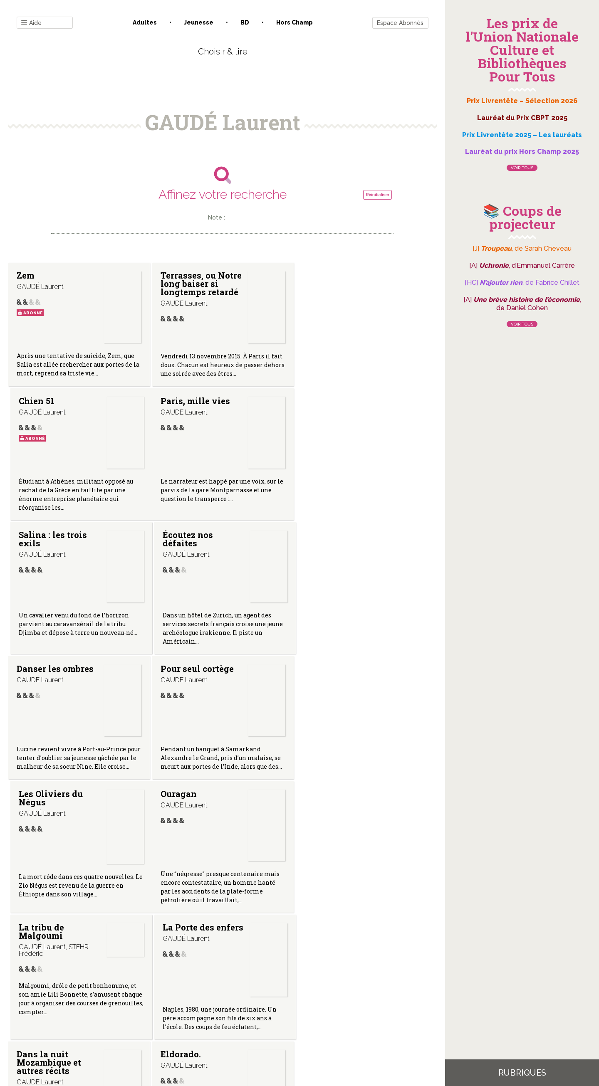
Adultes (145, 22)
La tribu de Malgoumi (182, 675)
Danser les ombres (55, 543)
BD (244, 22)
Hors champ (294, 22)
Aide (31, 23)
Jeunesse (198, 22)
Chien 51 (321, 275)
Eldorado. (180, 804)
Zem (26, 275)
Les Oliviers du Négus (335, 547)
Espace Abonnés (400, 23)
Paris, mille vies (51, 409)
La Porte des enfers (343, 671)
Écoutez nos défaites (328, 413)
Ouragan (35, 671)
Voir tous (522, 167)
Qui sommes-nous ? (179, 1002)
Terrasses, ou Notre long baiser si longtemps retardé (200, 283)
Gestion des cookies (303, 1002)
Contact (128, 1002)
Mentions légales (241, 1002)
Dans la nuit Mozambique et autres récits (49, 813)
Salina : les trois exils (194, 413)
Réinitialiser (377, 195)
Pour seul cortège (196, 543)
